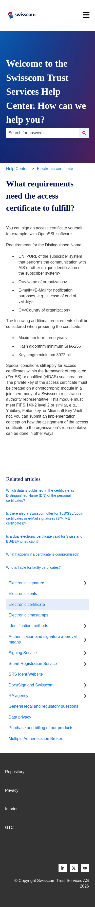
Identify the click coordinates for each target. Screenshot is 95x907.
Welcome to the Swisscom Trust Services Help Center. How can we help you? (46, 91)
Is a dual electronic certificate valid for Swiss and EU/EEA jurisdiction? (44, 538)
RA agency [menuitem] (18, 696)
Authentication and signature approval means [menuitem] (43, 639)
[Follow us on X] (74, 868)
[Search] (84, 133)
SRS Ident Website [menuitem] (26, 674)
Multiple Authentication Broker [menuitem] (35, 738)
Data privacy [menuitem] (20, 717)
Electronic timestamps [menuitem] (28, 615)
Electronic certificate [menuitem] (27, 604)
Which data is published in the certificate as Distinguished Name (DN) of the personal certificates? (40, 495)
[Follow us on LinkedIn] (63, 868)
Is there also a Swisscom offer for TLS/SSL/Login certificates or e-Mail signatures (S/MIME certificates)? (44, 518)
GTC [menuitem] (9, 827)
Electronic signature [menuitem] (26, 583)
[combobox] (42, 133)
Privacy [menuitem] (11, 790)
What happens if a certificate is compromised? (42, 554)
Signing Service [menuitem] (23, 653)
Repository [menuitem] (14, 772)
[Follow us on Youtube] (85, 868)
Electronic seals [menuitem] (23, 593)
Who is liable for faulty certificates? (33, 567)
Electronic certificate (55, 168)
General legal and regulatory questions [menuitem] (43, 706)
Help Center (17, 168)
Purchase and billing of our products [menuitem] (41, 728)
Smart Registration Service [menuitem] (33, 663)
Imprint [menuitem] (11, 809)
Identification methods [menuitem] (28, 626)
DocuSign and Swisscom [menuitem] (31, 685)
